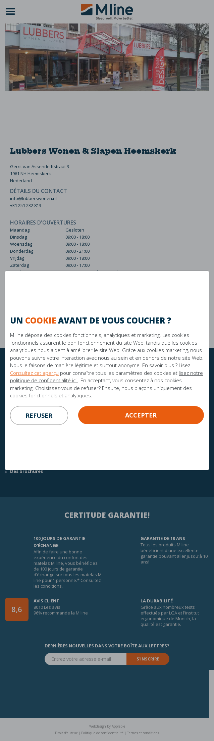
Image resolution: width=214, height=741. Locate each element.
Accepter (141, 415)
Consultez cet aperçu (34, 372)
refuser (38, 415)
